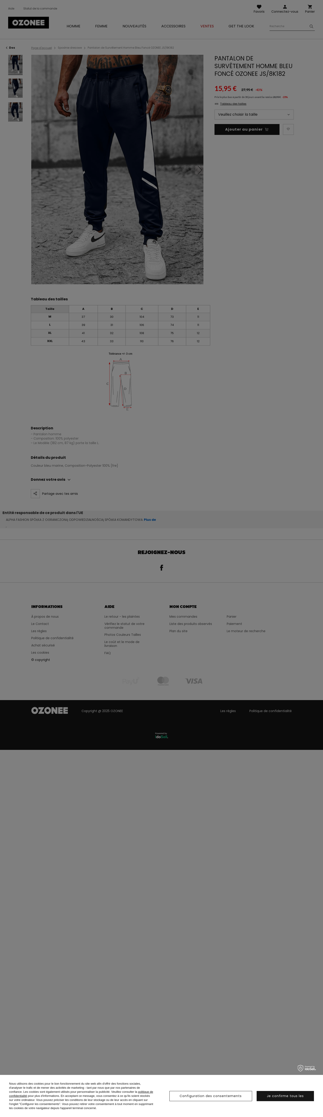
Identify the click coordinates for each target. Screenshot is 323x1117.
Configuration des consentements (211, 1096)
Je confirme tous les (285, 1096)
